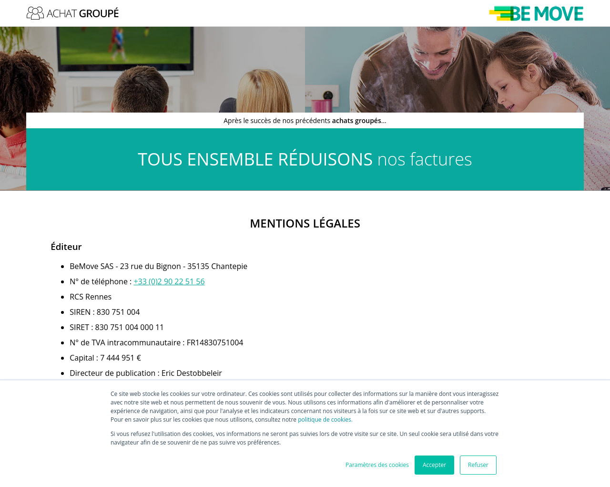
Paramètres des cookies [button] (377, 465)
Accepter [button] (434, 465)
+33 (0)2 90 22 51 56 (168, 281)
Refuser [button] (478, 465)
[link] (168, 281)
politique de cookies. (325, 419)
